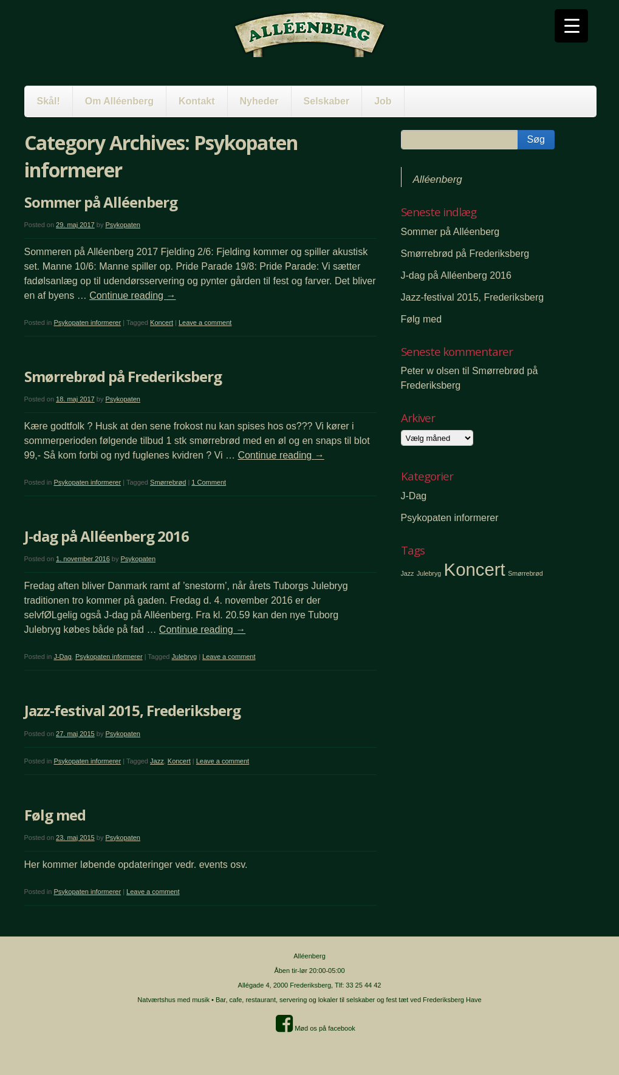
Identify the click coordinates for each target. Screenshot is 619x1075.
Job (382, 101)
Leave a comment (205, 322)
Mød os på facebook (315, 1028)
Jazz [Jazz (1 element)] (407, 573)
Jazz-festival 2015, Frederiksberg (132, 710)
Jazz (157, 761)
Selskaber (327, 101)
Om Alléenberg (119, 101)
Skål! (48, 101)
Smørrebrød (168, 482)
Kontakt (197, 101)
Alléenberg (437, 179)
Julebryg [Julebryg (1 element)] (429, 573)
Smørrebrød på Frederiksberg (123, 376)
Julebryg (184, 656)
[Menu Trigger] (571, 26)
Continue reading (132, 295)
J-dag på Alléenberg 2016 (106, 536)
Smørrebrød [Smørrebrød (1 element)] (525, 573)
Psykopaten (122, 224)
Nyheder (259, 101)
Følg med (55, 815)
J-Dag (62, 656)
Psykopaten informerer (87, 322)
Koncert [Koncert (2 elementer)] (474, 569)
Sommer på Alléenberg (100, 202)
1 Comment (208, 482)
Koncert (161, 322)
